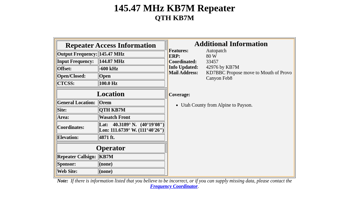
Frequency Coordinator (174, 186)
